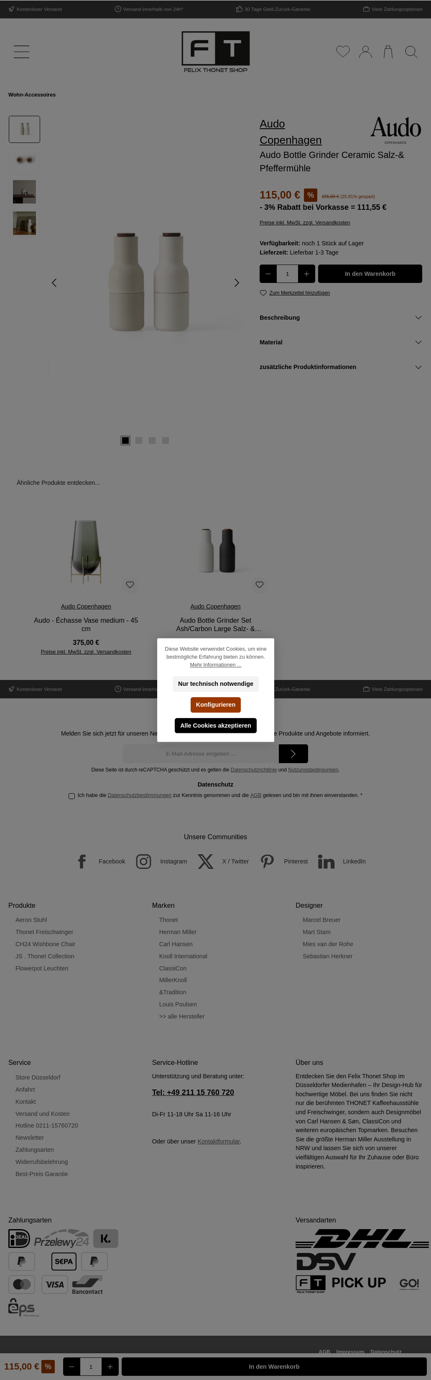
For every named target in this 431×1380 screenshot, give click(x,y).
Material (271, 342)
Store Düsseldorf (37, 1077)
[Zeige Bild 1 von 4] (125, 440)
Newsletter (29, 1137)
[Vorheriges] (54, 282)
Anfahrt (25, 1089)
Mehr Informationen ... (215, 665)
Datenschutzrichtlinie (254, 770)
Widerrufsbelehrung (41, 1161)
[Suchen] (411, 51)
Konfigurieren (215, 704)
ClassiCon (173, 968)
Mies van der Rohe (328, 944)
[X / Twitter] (219, 861)
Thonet (168, 920)
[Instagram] (157, 861)
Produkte (22, 905)
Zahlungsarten (34, 1149)
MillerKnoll (173, 980)
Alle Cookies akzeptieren (215, 725)
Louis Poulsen (178, 1004)
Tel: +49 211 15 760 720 (193, 1092)
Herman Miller (178, 932)
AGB (256, 795)
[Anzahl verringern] (268, 274)
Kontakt (25, 1101)
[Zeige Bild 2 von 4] (138, 440)
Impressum (351, 1352)
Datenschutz (386, 1352)
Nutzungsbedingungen (313, 770)
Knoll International (183, 956)
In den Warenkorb (370, 273)
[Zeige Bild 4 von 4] (165, 440)
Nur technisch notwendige (215, 683)
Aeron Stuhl (31, 920)
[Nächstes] (236, 282)
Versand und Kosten (42, 1113)
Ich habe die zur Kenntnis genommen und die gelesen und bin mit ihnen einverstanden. (220, 795)
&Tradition (172, 992)
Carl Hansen (176, 944)
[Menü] (19, 51)
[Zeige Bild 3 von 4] (152, 440)
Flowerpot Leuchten (41, 968)
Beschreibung (280, 317)
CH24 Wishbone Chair (45, 944)
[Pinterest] (279, 861)
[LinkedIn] (337, 861)
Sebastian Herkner (327, 956)
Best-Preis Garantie (41, 1174)
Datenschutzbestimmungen (140, 795)
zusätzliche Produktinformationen (308, 367)
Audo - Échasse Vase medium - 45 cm (86, 624)
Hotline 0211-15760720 (46, 1125)
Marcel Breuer (321, 920)
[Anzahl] (287, 274)
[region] (125, 283)
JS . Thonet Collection (44, 956)
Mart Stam (316, 932)
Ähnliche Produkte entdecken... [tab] (58, 482)
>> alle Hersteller (182, 1016)
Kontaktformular (218, 1141)
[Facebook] (95, 861)
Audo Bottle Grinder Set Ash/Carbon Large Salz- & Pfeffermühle (215, 624)
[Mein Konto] (365, 51)
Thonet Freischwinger (44, 932)
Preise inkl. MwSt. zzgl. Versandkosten (305, 223)
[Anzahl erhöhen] (306, 274)
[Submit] (293, 753)
